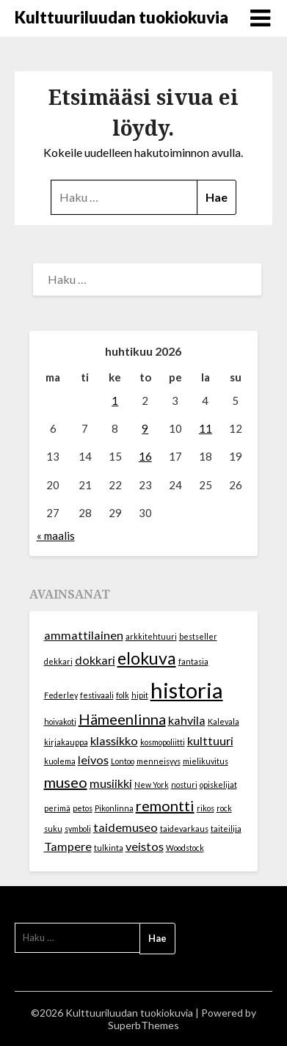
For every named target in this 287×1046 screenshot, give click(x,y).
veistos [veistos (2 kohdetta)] (145, 846)
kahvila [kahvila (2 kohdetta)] (187, 720)
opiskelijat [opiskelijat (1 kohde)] (218, 784)
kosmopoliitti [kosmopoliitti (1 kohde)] (162, 742)
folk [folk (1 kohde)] (122, 695)
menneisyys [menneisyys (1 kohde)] (159, 761)
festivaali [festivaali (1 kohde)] (97, 695)
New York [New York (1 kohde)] (151, 784)
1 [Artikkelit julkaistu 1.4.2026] (115, 400)
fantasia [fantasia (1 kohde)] (193, 661)
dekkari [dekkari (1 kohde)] (58, 661)
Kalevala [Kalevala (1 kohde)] (223, 721)
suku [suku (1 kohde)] (53, 828)
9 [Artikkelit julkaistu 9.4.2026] (145, 428)
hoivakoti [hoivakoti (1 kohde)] (60, 721)
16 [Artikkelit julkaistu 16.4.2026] (145, 456)
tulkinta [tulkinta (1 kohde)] (108, 847)
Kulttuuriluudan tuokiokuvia (121, 17)
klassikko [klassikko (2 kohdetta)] (114, 740)
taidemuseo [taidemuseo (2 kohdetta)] (125, 827)
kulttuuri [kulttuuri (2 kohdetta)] (210, 740)
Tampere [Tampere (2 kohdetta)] (68, 846)
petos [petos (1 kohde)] (82, 808)
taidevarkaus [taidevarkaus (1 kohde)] (184, 828)
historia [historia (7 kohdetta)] (186, 690)
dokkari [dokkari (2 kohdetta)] (95, 660)
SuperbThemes (143, 1025)
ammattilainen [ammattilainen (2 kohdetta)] (83, 635)
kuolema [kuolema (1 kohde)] (60, 761)
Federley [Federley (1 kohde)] (61, 695)
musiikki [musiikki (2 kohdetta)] (111, 783)
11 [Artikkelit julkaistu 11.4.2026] (205, 428)
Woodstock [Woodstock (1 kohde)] (185, 847)
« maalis (56, 535)
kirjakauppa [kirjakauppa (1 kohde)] (66, 742)
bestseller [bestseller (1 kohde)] (198, 636)
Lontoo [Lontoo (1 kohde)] (122, 761)
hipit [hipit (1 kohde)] (139, 695)
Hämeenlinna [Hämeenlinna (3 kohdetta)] (122, 719)
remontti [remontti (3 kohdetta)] (165, 805)
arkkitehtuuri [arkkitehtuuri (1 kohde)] (151, 636)
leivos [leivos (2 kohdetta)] (93, 760)
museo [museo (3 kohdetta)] (65, 782)
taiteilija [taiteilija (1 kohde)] (226, 828)
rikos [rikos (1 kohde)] (205, 808)
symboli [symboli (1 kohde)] (78, 828)
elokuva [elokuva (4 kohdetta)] (146, 658)
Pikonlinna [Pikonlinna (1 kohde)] (114, 808)
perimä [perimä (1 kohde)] (57, 808)
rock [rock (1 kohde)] (224, 808)
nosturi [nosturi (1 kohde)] (184, 784)
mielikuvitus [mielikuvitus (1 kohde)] (205, 761)
